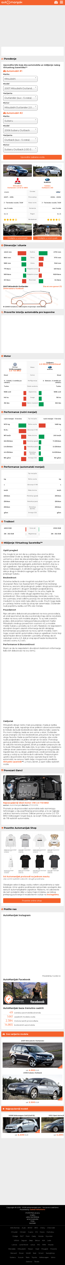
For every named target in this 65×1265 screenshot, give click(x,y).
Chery (42, 1228)
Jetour (37, 1240)
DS (36, 1232)
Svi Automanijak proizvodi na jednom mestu (26, 876)
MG (38, 1245)
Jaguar (24, 1240)
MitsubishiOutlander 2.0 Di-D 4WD (17, 187)
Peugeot (44, 1249)
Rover (21, 1253)
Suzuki (20, 1257)
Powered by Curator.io (51, 975)
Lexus (32, 1245)
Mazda (50, 1245)
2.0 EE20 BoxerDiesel (50, 364)
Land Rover (23, 1245)
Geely (34, 1236)
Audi (24, 1228)
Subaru (13, 1257)
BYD (36, 1228)
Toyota (34, 1257)
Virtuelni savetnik (12, 762)
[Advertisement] (32, 25)
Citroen (23, 1232)
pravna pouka (32, 1219)
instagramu (53, 894)
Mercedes (11, 1249)
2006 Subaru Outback (32, 1073)
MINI (44, 1245)
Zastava (29, 1262)
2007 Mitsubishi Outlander (32, 1041)
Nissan (30, 1249)
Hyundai (49, 1236)
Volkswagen (44, 1257)
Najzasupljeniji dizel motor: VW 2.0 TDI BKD (26, 803)
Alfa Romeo (15, 1228)
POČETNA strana (33, 1213)
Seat (34, 1253)
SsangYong (50, 1253)
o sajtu (32, 1215)
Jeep (31, 1240)
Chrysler (14, 1232)
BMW (30, 1228)
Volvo (53, 1257)
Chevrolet (51, 1228)
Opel (37, 1249)
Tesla (27, 1257)
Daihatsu (50, 1232)
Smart (41, 1253)
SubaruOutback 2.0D (47, 187)
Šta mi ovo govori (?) (52, 286)
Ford (27, 1236)
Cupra (30, 1232)
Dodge (15, 1236)
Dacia (42, 1232)
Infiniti (16, 1240)
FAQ (32, 1221)
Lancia (14, 1245)
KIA (43, 1240)
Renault (13, 1253)
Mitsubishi (22, 1249)
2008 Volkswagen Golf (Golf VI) (22, 1115)
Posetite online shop (32, 900)
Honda (40, 1236)
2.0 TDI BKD (15, 370)
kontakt (32, 1223)
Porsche (53, 1249)
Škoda (36, 1262)
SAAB (28, 1253)
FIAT (22, 1236)
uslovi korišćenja (32, 1217)
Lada (49, 1240)
